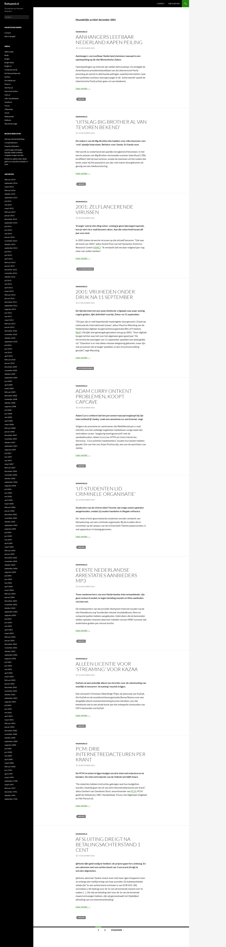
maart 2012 (9, 291)
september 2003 (11, 612)
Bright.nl (8, 66)
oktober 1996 (10, 795)
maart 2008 (9, 424)
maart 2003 (9, 633)
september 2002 (11, 655)
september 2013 (11, 248)
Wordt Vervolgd (11, 124)
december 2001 (11, 687)
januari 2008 (10, 432)
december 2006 (11, 471)
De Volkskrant (10, 80)
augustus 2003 (10, 615)
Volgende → (118, 930)
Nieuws (81, 99)
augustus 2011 (10, 309)
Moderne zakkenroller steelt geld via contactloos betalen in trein (16, 161)
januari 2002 (10, 684)
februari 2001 (10, 723)
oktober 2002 (10, 651)
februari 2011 (10, 323)
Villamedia (9, 109)
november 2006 (11, 475)
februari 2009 (10, 392)
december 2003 (11, 601)
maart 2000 (9, 763)
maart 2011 (9, 320)
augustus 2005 (10, 529)
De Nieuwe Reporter (13, 73)
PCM (133, 791)
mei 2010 (8, 352)
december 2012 (11, 269)
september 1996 (11, 799)
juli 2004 (8, 576)
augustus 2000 (10, 745)
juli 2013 (8, 251)
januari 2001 (10, 727)
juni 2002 (8, 666)
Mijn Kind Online (11, 91)
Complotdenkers (11, 143)
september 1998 (11, 781)
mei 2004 (8, 583)
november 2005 (11, 518)
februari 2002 (10, 680)
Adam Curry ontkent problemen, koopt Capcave (104, 396)
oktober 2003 (10, 608)
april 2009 (9, 385)
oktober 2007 (10, 442)
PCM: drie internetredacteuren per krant (110, 754)
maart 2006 (9, 504)
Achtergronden (85, 269)
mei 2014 (8, 233)
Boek (7, 55)
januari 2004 (10, 597)
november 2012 (11, 273)
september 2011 (11, 305)
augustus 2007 (10, 450)
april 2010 (9, 356)
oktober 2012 (10, 277)
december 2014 (11, 219)
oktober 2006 (10, 478)
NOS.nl (7, 95)
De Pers (8, 77)
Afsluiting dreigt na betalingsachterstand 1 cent (108, 844)
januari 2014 (10, 237)
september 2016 (11, 183)
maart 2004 (9, 590)
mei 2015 (8, 205)
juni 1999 (8, 770)
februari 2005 (10, 550)
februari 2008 (10, 428)
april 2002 (9, 673)
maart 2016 (9, 187)
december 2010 (11, 331)
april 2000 (9, 759)
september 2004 (11, 568)
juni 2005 (8, 536)
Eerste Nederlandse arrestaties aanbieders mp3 (106, 575)
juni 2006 (8, 493)
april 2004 (9, 586)
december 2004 (11, 558)
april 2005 (9, 543)
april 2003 (9, 630)
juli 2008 (8, 410)
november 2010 (11, 334)
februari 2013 (10, 262)
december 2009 (11, 367)
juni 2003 (8, 622)
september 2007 (11, 446)
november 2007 (11, 439)
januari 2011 (10, 327)
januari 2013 (10, 266)
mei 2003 (8, 626)
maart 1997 (9, 784)
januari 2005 (10, 554)
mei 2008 (8, 417)
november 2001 (11, 691)
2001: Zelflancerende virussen (104, 209)
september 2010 (11, 341)
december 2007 (11, 435)
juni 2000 (8, 752)
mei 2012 (8, 284)
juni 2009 (8, 381)
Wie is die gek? (174, 4)
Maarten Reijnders (12, 146)
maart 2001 (9, 720)
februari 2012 (10, 295)
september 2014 (11, 223)
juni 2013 (8, 255)
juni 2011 (8, 313)
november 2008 (11, 399)
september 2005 (11, 525)
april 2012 (9, 287)
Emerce (8, 84)
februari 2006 (10, 507)
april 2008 (9, 421)
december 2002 (11, 644)
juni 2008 (8, 414)
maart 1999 (9, 777)
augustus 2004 (10, 572)
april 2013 (9, 259)
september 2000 (11, 741)
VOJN (7, 113)
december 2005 (11, 514)
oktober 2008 (10, 403)
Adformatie (9, 52)
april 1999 (9, 774)
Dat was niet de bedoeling (14, 139)
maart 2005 (9, 547)
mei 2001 (8, 712)
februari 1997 (10, 788)
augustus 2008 (10, 406)
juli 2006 (8, 489)
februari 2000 (10, 766)
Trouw (7, 106)
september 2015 (11, 197)
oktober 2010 (10, 338)
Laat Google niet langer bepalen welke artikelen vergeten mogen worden (14, 152)
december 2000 (11, 730)
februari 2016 (10, 190)
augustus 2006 (10, 486)
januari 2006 (10, 511)
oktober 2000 (10, 738)
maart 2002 (9, 676)
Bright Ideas (9, 62)
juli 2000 (8, 748)
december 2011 (11, 302)
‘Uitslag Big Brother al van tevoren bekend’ (111, 124)
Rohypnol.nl (12, 3)
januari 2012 (10, 298)
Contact (160, 4)
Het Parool (9, 88)
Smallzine (8, 102)
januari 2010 (10, 363)
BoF (78, 332)
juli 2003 (8, 619)
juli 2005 (8, 532)
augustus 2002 (10, 658)
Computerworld (11, 70)
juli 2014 (8, 226)
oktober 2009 (10, 374)
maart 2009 (9, 388)
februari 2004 (10, 594)
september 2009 (11, 377)
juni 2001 (8, 709)
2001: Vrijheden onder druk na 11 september (105, 294)
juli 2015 (8, 201)
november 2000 (11, 734)
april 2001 (9, 716)
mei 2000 (8, 756)
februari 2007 (10, 468)
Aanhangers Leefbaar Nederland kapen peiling (109, 39)
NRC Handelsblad (11, 98)
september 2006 (11, 482)
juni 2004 (8, 579)
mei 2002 (8, 669)
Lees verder (83, 88)
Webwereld (81, 32)
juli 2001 (8, 705)
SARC (97, 247)
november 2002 (11, 648)
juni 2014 (8, 230)
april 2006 (9, 500)
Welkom (8, 120)
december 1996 (11, 792)
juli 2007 (8, 453)
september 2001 (11, 698)
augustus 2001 (10, 702)
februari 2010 (10, 359)
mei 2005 (8, 540)
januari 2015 (10, 215)
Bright (7, 59)
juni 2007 (8, 457)
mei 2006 (8, 496)
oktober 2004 (10, 565)
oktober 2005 (10, 522)
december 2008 (11, 395)
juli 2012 (8, 280)
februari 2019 (10, 179)
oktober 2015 (10, 194)
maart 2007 (9, 464)
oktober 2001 (10, 694)
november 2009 (11, 370)
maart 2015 (9, 208)
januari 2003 (10, 640)
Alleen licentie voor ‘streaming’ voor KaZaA (107, 666)
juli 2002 (8, 662)
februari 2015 (10, 212)
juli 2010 (8, 345)
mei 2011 (8, 316)
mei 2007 (8, 460)
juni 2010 (8, 349)
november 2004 (11, 561)
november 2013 (11, 241)
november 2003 (11, 604)
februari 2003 (10, 637)
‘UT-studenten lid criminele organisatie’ (106, 491)
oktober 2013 (10, 244)
